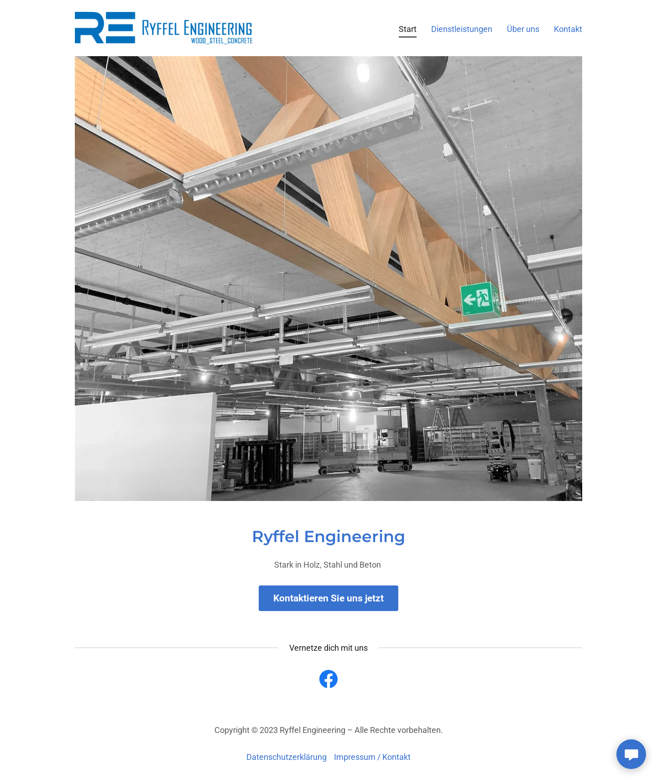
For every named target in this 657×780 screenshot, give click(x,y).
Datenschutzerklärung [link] (286, 757)
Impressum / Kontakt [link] (372, 757)
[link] (163, 27)
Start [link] (408, 29)
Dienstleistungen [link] (461, 29)
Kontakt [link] (568, 29)
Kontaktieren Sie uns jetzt (328, 598)
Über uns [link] (523, 29)
